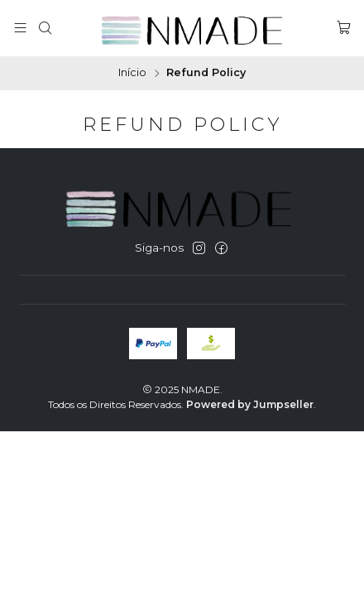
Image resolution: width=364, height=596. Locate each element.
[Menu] (20, 28)
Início (132, 73)
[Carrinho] (344, 28)
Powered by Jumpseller (250, 404)
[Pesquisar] (45, 28)
